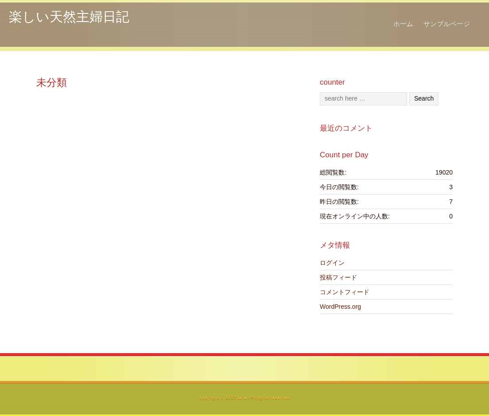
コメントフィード (344, 291)
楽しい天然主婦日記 (69, 16)
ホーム (403, 23)
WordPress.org (340, 306)
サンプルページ (446, 23)
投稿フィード (338, 277)
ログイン (332, 262)
